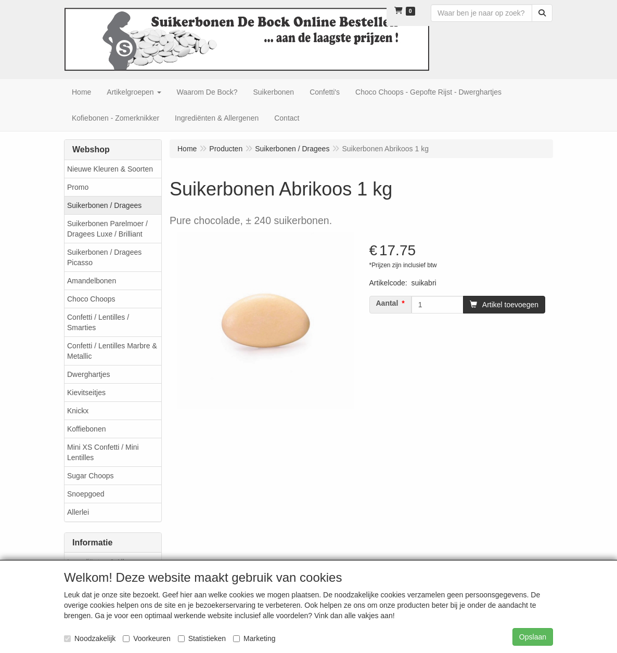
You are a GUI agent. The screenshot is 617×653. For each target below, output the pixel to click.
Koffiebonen (86, 429)
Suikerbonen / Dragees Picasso (104, 257)
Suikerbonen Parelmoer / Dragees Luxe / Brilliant (107, 228)
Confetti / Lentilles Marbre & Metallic (112, 351)
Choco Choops (91, 299)
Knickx (77, 411)
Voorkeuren (147, 638)
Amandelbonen (91, 281)
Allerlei (78, 512)
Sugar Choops (90, 476)
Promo (77, 187)
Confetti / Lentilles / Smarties (98, 322)
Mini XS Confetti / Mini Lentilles (103, 452)
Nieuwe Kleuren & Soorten (110, 169)
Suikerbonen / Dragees (104, 205)
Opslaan (532, 637)
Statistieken (202, 638)
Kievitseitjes (86, 392)
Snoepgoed (86, 494)
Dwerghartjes (88, 374)
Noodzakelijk (89, 638)
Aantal (387, 303)
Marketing (254, 638)
